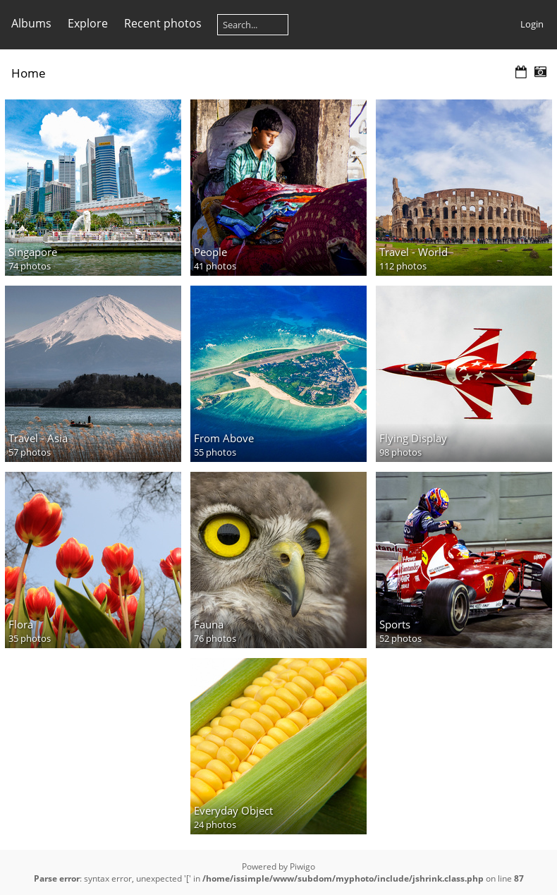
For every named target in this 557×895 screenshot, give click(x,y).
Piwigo (302, 866)
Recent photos (163, 23)
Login (532, 24)
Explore (88, 23)
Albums (31, 23)
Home (28, 73)
